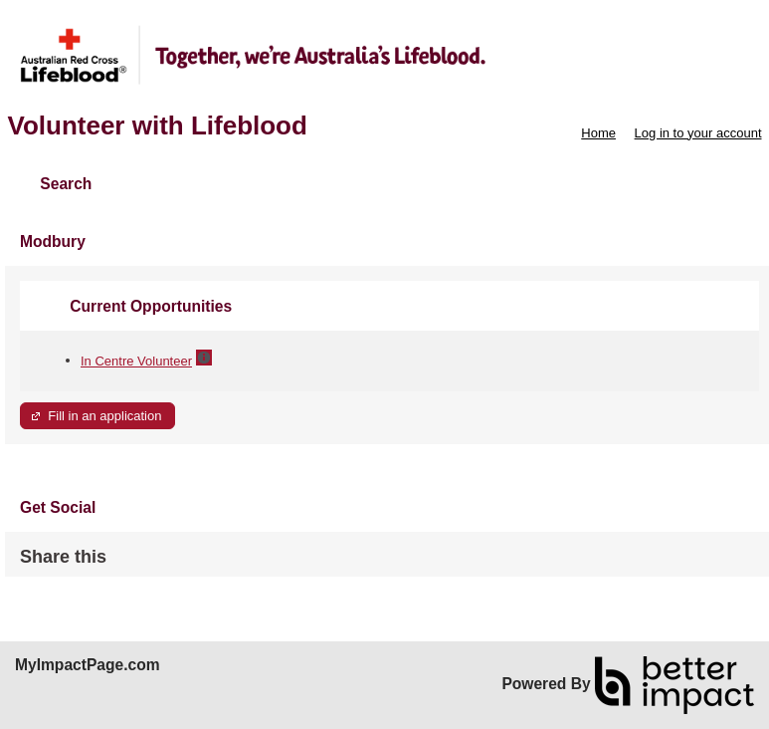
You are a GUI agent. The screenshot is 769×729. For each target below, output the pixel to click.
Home (598, 132)
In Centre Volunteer (136, 361)
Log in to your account (698, 132)
